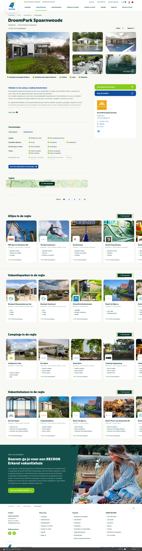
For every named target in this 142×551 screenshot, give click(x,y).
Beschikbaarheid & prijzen (115, 87)
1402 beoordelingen (82, 376)
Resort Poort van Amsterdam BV (117, 421)
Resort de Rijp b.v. (112, 304)
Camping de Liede (14, 363)
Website (102, 124)
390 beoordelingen (17, 435)
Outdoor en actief (89, 7)
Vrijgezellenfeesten (79, 532)
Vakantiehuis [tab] (28, 132)
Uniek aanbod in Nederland (32, 2)
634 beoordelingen (49, 319)
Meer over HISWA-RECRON (20, 490)
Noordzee (59, 247)
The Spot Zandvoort (47, 245)
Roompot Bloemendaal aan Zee (19, 304)
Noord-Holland (19, 247)
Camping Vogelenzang (113, 363)
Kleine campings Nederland (82, 538)
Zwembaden (77, 519)
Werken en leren (127, 7)
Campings (28, 7)
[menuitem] (27, 7)
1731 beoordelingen (50, 435)
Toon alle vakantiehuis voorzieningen (23, 167)
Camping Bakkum (46, 421)
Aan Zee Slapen (13, 421)
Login (123, 2)
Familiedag (77, 526)
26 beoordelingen (81, 260)
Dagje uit (114, 7)
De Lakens (44, 363)
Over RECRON (101, 2)
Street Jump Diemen (113, 245)
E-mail (101, 126)
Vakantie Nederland (113, 2)
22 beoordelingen (16, 260)
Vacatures (91, 2)
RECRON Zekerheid (49, 2)
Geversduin (77, 363)
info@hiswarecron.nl (14, 523)
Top (133, 508)
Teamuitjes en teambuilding (82, 529)
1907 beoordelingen (115, 319)
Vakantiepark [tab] (13, 132)
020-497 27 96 (104, 121)
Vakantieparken (56, 7)
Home (19, 15)
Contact (109, 529)
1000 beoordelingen (50, 260)
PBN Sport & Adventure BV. (18, 245)
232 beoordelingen (114, 376)
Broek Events (78, 245)
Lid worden (110, 519)
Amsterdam (27, 247)
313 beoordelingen (114, 260)
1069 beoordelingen (82, 319)
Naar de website (115, 93)
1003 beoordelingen (17, 319)
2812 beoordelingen (115, 435)
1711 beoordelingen (20, 28)
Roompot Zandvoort (48, 304)
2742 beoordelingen (50, 376)
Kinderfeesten (78, 535)
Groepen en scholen (73, 7)
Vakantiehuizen (41, 7)
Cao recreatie (111, 535)
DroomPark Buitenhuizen (82, 304)
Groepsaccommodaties (81, 516)
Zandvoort (65, 247)
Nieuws (109, 526)
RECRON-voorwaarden (114, 532)
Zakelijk (103, 7)
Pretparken (77, 523)
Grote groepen (38, 15)
